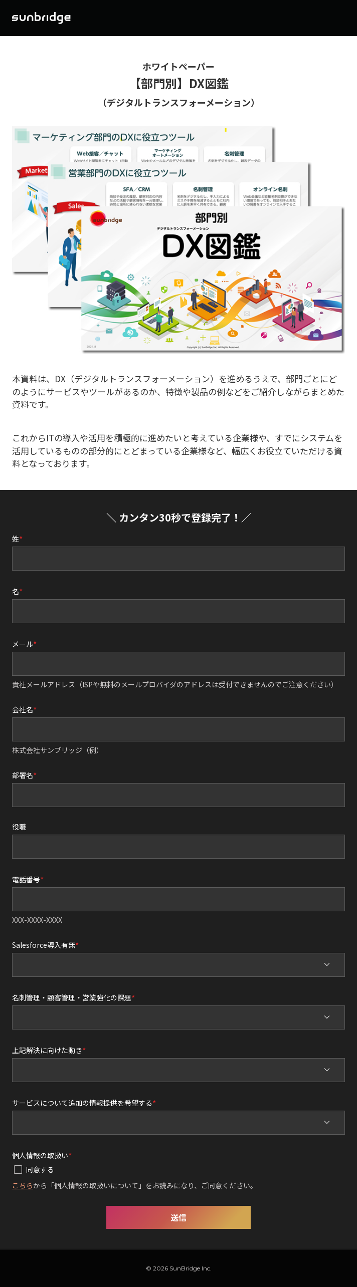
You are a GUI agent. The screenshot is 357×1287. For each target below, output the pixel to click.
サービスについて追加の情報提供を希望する (82, 1102)
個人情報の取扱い (40, 1155)
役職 (19, 826)
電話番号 (26, 879)
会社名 (22, 709)
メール (22, 643)
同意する (40, 1169)
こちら (22, 1185)
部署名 (22, 774)
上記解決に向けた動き (47, 1050)
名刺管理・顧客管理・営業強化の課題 (71, 997)
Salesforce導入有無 (43, 944)
